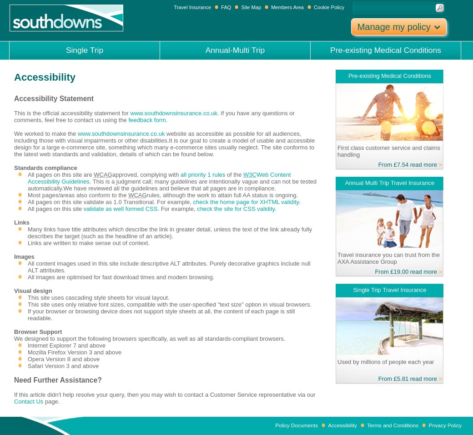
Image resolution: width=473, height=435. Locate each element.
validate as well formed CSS (121, 208)
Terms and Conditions (392, 425)
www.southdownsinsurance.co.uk (174, 113)
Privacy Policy (445, 425)
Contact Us (28, 401)
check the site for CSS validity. (237, 208)
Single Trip (84, 50)
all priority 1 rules (204, 174)
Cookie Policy (329, 7)
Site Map (251, 7)
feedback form (147, 120)
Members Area (287, 7)
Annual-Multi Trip (235, 50)
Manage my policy (399, 27)
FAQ (226, 7)
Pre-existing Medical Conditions (385, 50)
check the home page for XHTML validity (246, 202)
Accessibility (342, 425)
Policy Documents (296, 425)
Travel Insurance (193, 7)
